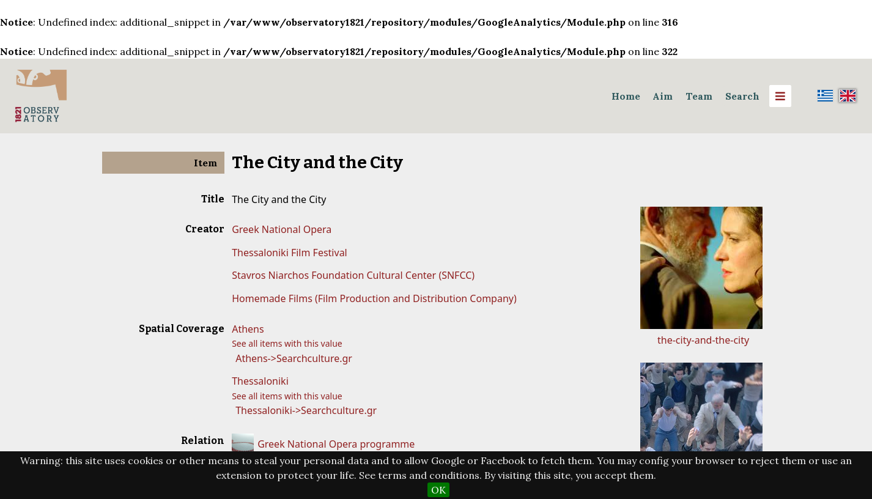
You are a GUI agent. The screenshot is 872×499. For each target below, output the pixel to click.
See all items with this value (287, 343)
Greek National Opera (281, 229)
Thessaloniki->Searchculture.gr (306, 410)
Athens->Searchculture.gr (293, 358)
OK (438, 490)
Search (742, 96)
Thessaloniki (260, 381)
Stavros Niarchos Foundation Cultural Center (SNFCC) (353, 275)
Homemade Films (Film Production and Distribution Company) (374, 298)
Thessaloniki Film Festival (289, 252)
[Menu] (780, 96)
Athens (248, 329)
